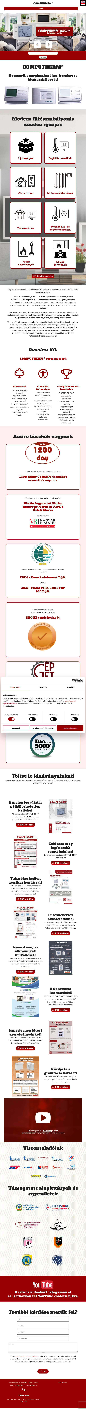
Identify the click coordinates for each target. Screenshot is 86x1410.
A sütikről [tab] (71, 687)
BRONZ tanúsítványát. (43, 617)
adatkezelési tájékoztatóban (26, 1358)
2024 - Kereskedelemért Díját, (43, 577)
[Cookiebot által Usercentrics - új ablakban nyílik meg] (73, 680)
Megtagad (16, 728)
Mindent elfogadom (70, 728)
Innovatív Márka (35, 507)
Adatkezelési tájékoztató (18, 1384)
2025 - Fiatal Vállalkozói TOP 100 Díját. (43, 589)
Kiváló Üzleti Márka (48, 508)
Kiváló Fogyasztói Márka (43, 503)
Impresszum (33, 1384)
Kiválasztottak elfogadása (43, 728)
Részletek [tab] (43, 687)
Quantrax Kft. (62, 1384)
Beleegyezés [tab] (15, 687)
